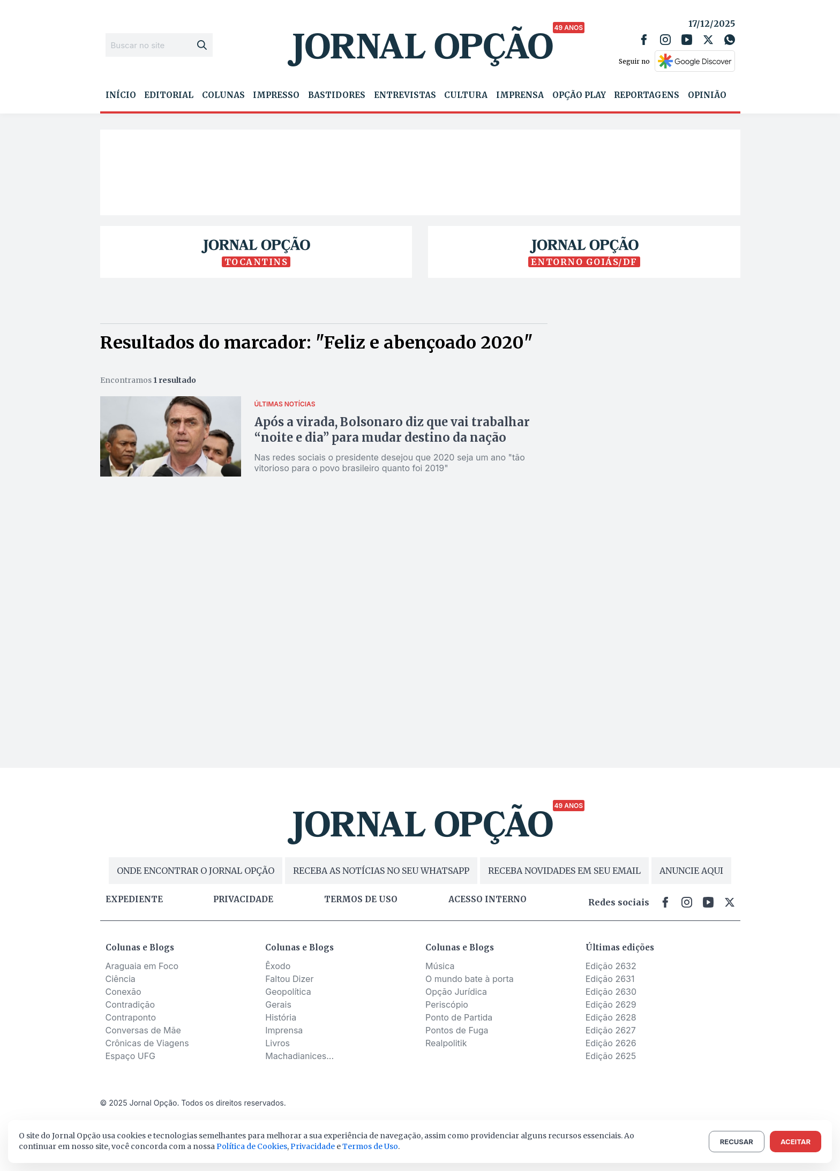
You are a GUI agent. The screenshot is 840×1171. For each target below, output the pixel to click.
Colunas (223, 95)
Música (440, 966)
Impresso (276, 95)
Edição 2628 (611, 1017)
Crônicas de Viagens (147, 1043)
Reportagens (646, 95)
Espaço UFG (131, 1056)
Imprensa (520, 95)
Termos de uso (361, 899)
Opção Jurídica (456, 991)
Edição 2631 (610, 978)
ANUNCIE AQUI (691, 870)
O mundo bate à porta (469, 978)
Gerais (278, 1004)
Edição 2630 (611, 991)
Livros (277, 1043)
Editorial (168, 95)
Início (121, 95)
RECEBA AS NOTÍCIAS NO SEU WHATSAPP (381, 870)
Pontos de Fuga (457, 1030)
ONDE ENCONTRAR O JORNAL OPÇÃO (195, 870)
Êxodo (277, 966)
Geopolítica (288, 991)
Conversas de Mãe (143, 1030)
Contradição (130, 1004)
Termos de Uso (370, 1146)
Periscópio (446, 1004)
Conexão (123, 991)
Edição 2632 (611, 966)
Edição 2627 (611, 1030)
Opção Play (579, 95)
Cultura (466, 95)
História (280, 1017)
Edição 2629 (611, 1004)
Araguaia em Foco (142, 966)
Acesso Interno (487, 899)
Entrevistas (405, 95)
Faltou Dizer (289, 978)
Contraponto (131, 1017)
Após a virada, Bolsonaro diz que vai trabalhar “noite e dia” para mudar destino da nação (392, 429)
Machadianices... (299, 1056)
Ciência (121, 978)
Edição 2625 (611, 1056)
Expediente (134, 899)
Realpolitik (446, 1043)
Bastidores (336, 95)
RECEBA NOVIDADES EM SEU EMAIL (564, 870)
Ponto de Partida (458, 1017)
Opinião (707, 95)
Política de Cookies (251, 1146)
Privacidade (243, 899)
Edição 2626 (611, 1043)
